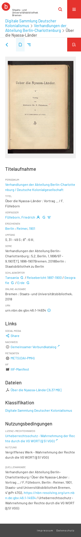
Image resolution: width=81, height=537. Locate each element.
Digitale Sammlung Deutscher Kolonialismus (38, 410)
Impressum (45, 530)
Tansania (12, 277)
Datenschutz (65, 530)
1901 (32, 228)
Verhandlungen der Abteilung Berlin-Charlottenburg (36, 28)
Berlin (9, 228)
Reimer (22, 228)
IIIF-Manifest (20, 369)
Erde (21, 283)
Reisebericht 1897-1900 (44, 277)
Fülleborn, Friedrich (20, 217)
